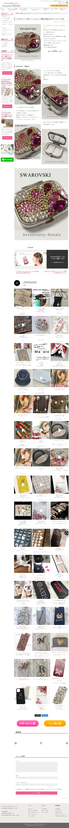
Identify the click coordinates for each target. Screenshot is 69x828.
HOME (18, 13)
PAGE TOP (64, 800)
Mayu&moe (4, 16)
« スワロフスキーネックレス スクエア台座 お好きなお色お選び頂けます (28, 272)
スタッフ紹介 (59, 812)
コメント (18, 761)
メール (17, 784)
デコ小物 (23, 13)
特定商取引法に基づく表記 (61, 817)
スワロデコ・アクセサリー (7, 22)
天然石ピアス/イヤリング (7, 34)
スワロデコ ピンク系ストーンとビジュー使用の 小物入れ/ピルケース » (55, 272)
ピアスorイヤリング (6, 29)
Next (67, 743)
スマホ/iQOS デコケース (6, 20)
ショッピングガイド (36, 9)
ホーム (4, 9)
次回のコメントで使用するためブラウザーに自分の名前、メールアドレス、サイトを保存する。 (40, 791)
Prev (15, 743)
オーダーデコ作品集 (13, 9)
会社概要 (58, 810)
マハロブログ (4, 32)
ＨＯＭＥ (30, 810)
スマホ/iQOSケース (24, 9)
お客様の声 (46, 9)
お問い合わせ (64, 9)
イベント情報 (45, 812)
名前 (17, 777)
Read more (7, 73)
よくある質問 (54, 9)
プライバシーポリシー (60, 815)
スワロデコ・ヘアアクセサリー (7, 25)
